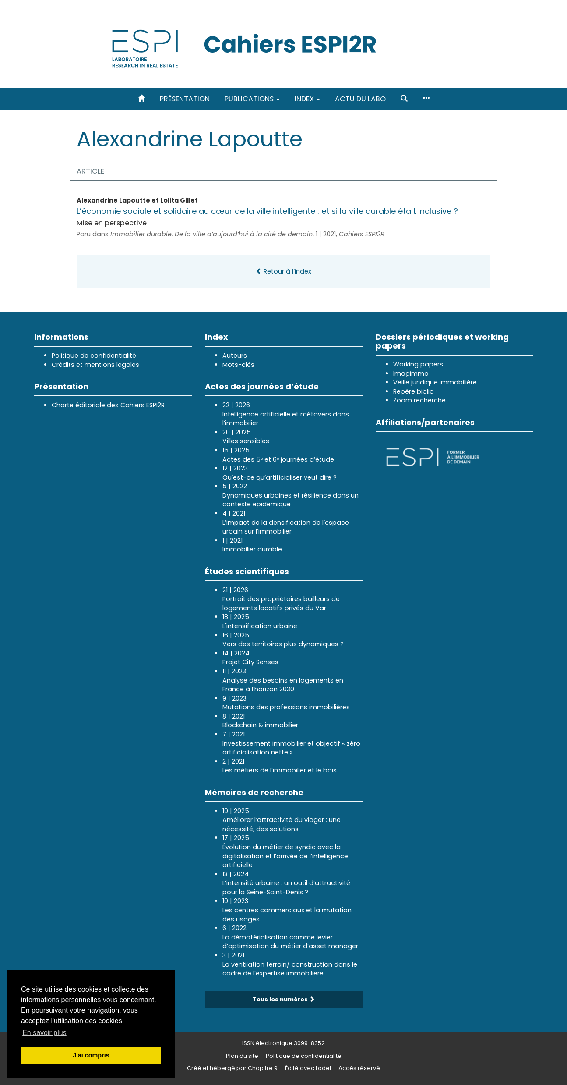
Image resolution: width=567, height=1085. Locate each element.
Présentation (185, 99)
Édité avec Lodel (308, 1068)
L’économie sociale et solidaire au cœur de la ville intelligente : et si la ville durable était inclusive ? (267, 211)
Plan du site (242, 1056)
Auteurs (234, 355)
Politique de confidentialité (94, 355)
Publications (252, 99)
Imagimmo (411, 373)
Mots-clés (238, 364)
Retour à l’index (283, 271)
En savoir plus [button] (44, 1032)
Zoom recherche (419, 400)
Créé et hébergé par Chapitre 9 (232, 1068)
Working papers (418, 364)
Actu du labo (360, 99)
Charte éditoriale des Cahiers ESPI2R (108, 405)
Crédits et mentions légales (95, 364)
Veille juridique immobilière (435, 382)
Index (307, 99)
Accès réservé (359, 1068)
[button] (404, 99)
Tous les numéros (284, 999)
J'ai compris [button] (91, 1055)
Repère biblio (413, 391)
